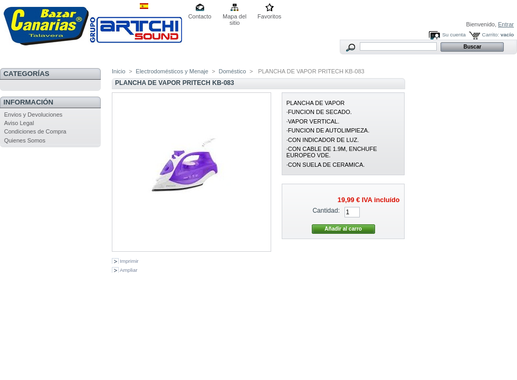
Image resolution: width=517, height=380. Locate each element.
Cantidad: (326, 210)
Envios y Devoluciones (33, 114)
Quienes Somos (24, 140)
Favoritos (269, 16)
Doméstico (232, 71)
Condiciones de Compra (35, 131)
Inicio (119, 71)
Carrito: (490, 34)
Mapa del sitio (234, 17)
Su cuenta (453, 34)
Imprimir (129, 261)
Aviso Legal (19, 123)
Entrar (506, 24)
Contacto (200, 16)
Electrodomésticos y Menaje (172, 71)
